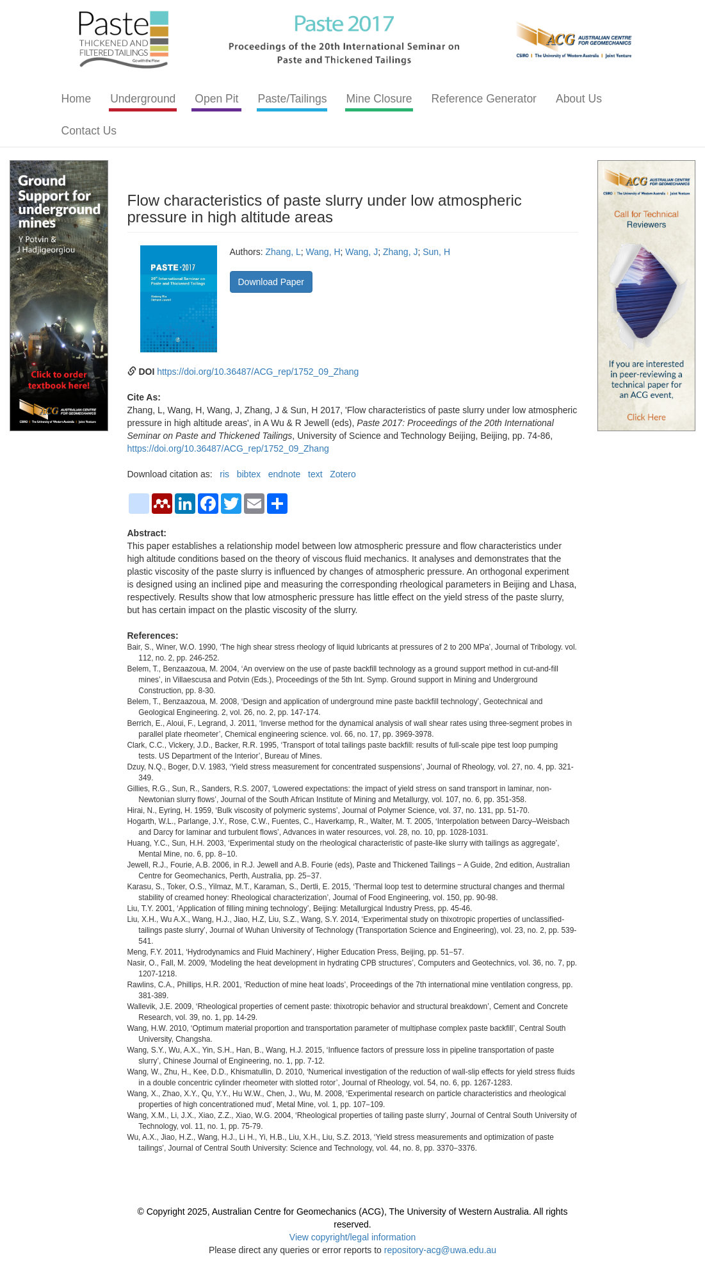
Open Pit (216, 98)
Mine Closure (379, 98)
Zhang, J (400, 252)
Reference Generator (484, 98)
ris (224, 474)
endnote (284, 474)
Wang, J (361, 252)
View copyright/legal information (352, 1237)
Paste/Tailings (292, 98)
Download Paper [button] (271, 282)
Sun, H (436, 252)
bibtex (249, 474)
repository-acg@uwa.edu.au (440, 1250)
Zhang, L (283, 252)
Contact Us (89, 130)
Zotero (342, 474)
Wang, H (323, 252)
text (315, 474)
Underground (142, 98)
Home (76, 98)
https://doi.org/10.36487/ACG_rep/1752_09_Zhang (258, 371)
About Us (579, 98)
